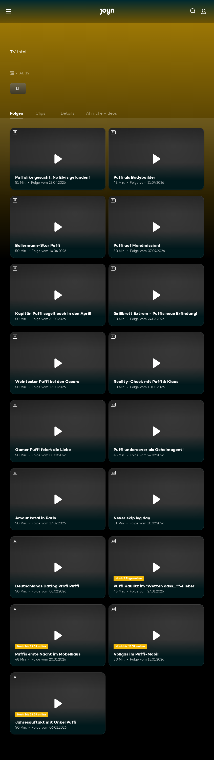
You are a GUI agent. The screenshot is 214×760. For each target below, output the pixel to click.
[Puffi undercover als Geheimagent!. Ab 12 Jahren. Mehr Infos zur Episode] (156, 431)
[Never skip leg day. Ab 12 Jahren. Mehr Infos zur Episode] (156, 499)
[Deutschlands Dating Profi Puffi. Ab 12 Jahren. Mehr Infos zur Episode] (57, 567)
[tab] (18, 113)
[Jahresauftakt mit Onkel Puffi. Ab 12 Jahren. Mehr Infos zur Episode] (57, 703)
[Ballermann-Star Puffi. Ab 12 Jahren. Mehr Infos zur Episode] (57, 227)
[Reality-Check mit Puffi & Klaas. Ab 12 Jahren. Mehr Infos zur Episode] (156, 363)
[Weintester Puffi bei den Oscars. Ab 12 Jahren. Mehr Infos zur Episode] (57, 363)
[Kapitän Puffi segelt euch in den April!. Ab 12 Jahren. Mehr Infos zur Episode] (57, 295)
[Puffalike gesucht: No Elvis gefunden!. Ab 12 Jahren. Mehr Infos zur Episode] (57, 159)
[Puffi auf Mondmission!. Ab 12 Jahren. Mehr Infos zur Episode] (156, 227)
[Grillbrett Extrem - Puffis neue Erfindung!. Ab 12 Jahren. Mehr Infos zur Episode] (156, 295)
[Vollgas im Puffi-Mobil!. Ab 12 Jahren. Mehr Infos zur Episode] (156, 635)
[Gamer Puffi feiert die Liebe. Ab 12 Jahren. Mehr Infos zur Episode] (57, 431)
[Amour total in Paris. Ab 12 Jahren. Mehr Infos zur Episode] (57, 499)
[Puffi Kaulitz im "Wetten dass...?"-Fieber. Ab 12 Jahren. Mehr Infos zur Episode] (156, 567)
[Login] (203, 11)
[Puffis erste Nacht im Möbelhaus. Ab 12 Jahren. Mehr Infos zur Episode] (57, 635)
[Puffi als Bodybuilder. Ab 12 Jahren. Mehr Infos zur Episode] (156, 159)
